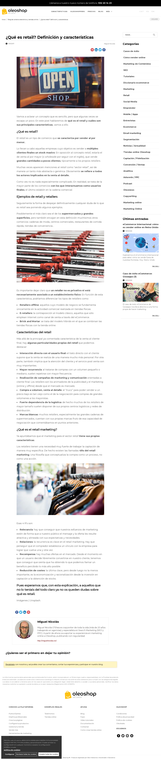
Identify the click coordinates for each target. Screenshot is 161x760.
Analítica (128, 171)
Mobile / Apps (130, 114)
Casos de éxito (131, 51)
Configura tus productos (19, 723)
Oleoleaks (120, 723)
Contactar (84, 727)
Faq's (82, 717)
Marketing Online (132, 209)
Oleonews (128, 190)
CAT (142, 11)
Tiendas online (50, 717)
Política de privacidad (125, 717)
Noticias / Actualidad (134, 146)
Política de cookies (124, 720)
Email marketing (132, 133)
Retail (126, 95)
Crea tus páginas (15, 720)
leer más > (155, 266)
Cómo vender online (134, 57)
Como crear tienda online (91, 730)
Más (108, 11)
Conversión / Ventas (134, 165)
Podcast (127, 183)
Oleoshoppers (77, 11)
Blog (100, 11)
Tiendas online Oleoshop (136, 152)
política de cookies (12, 750)
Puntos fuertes (15, 714)
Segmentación (131, 139)
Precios (92, 11)
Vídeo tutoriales (86, 720)
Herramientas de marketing (20, 733)
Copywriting (129, 196)
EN (153, 11)
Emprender (129, 108)
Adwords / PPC (131, 177)
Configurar (9, 754)
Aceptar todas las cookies (48, 754)
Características (59, 11)
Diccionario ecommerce (136, 83)
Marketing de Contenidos (137, 64)
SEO (125, 70)
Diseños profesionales (18, 717)
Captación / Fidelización (136, 158)
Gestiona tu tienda (16, 727)
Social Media (130, 101)
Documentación (87, 723)
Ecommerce (129, 127)
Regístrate (10, 664)
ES (148, 11)
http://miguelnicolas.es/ (47, 641)
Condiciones (121, 714)
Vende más (13, 730)
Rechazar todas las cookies (26, 754)
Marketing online (132, 202)
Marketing (128, 89)
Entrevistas (129, 120)
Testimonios (49, 714)
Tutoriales (128, 76)
